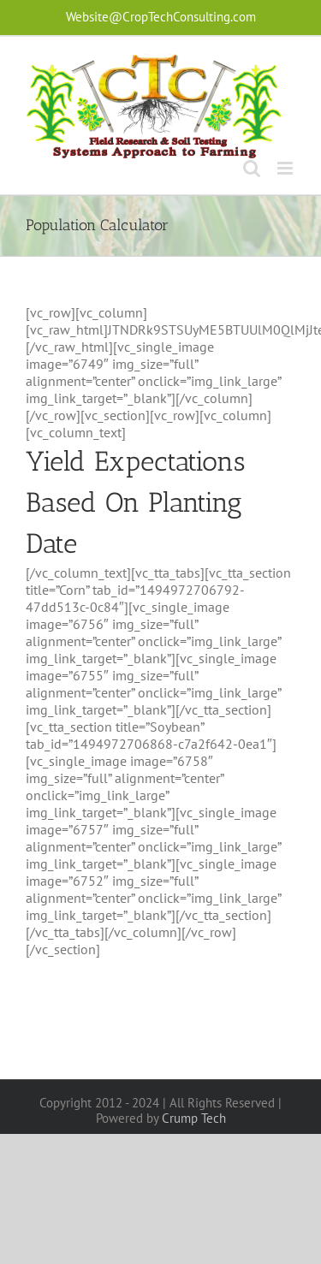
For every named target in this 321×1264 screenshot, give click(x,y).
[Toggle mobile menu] (286, 168)
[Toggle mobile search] (251, 168)
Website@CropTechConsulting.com (161, 17)
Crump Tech (194, 1118)
